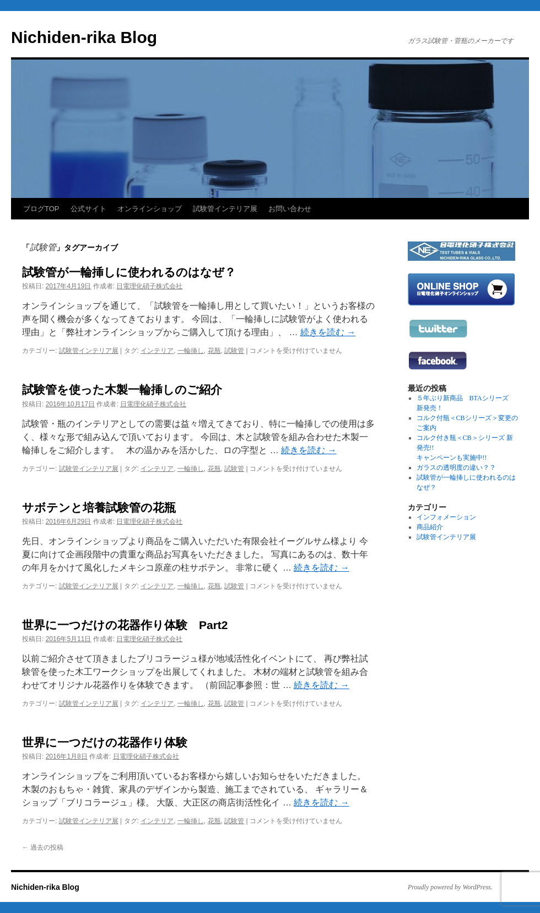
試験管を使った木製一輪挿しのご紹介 (122, 389)
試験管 (234, 351)
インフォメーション (446, 517)
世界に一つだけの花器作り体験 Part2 (125, 625)
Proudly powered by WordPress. (450, 887)
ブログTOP (41, 209)
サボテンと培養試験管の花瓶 (99, 507)
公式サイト (88, 209)
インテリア (157, 351)
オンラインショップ (149, 209)
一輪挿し (190, 351)
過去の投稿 (42, 847)
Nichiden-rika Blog (84, 37)
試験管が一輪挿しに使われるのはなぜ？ (129, 272)
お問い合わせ (289, 209)
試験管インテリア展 (225, 209)
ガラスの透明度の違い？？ (456, 467)
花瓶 (214, 351)
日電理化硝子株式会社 (149, 286)
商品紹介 (430, 527)
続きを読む (327, 332)
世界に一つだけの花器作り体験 (104, 742)
